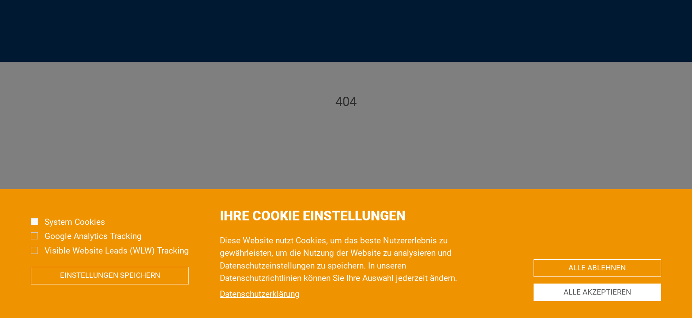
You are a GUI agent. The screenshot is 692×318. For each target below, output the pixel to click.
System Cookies (75, 232)
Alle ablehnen (597, 277)
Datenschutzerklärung (260, 303)
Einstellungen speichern (110, 285)
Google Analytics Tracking (93, 246)
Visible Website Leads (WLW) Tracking (117, 260)
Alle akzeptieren (597, 302)
